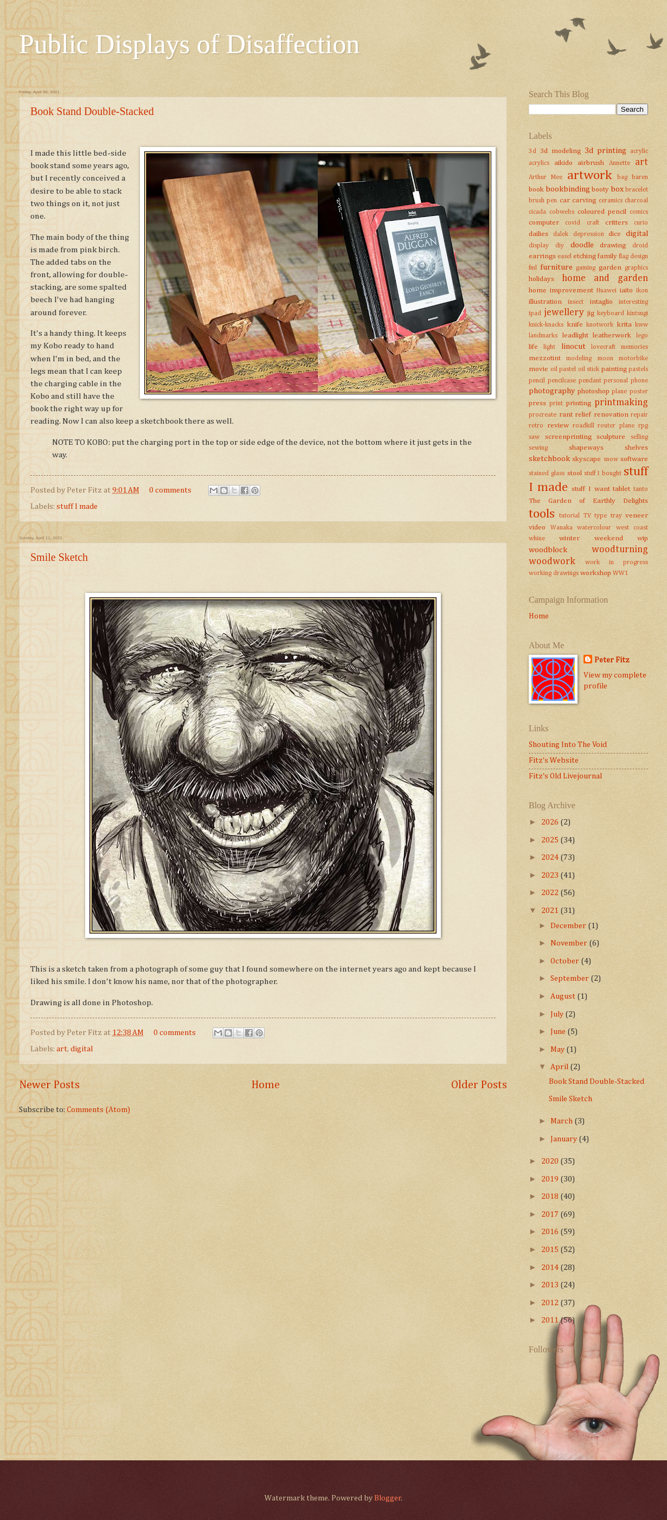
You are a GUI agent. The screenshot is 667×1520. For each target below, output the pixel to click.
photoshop (594, 391)
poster (639, 391)
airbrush (591, 163)
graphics (636, 268)
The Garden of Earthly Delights (588, 500)
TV (587, 516)
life (533, 346)
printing (578, 403)
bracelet (636, 190)
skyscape (586, 459)
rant (566, 414)
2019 (550, 1179)
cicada (537, 212)
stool (574, 473)
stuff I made (77, 506)
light (549, 347)
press (537, 403)
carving (584, 200)
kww (641, 325)
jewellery (564, 312)
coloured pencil (602, 211)
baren (640, 177)
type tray (607, 516)
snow (611, 459)
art (61, 1049)
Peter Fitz (612, 660)
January (564, 1139)
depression (588, 234)
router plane (616, 426)
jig (590, 313)
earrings (542, 256)
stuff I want (591, 489)
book (536, 189)
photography (552, 391)
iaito (626, 290)
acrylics (539, 163)
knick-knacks (546, 325)
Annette (619, 163)
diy (559, 245)
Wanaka (561, 528)
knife (575, 324)
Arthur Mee (545, 177)
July (557, 1014)
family (607, 256)
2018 (550, 1196)
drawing (613, 245)
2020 (550, 1161)
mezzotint (545, 358)
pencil (537, 381)
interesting (633, 302)
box (617, 189)
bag (622, 177)
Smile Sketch (59, 557)
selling (639, 437)
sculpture (611, 436)
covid (572, 223)
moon (605, 358)
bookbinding (568, 189)
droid (640, 245)
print (556, 403)
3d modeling (560, 151)
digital (81, 1049)
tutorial (569, 516)
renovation (611, 414)
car (565, 200)
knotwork (599, 325)
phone (639, 381)
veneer (636, 515)
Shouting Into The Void (568, 745)
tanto (640, 489)
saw (534, 437)
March (562, 1121)
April (560, 1067)
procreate (542, 415)
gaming (585, 268)
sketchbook (549, 459)
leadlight (575, 335)
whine (537, 538)
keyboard (610, 313)
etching (584, 256)
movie (538, 369)
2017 (550, 1214)
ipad (535, 313)
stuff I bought (602, 473)
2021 (550, 911)
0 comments (170, 490)
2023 (550, 875)
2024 (550, 857)
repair (639, 415)
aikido (563, 163)
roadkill (583, 426)
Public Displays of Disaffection (189, 44)
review (558, 425)
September (570, 978)
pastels (638, 369)
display (539, 245)
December (569, 926)
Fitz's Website (554, 760)
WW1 (620, 573)
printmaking (621, 402)
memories (634, 347)
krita (624, 324)
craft (593, 223)
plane (619, 391)
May (558, 1049)
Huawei (607, 291)
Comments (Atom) (98, 1110)
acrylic (639, 151)
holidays (541, 279)
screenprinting (568, 436)
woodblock (548, 550)
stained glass (547, 473)
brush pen (543, 200)
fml (533, 268)
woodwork (552, 561)
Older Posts (479, 1085)
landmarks (543, 336)
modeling (579, 358)
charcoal (636, 200)
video (537, 527)
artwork (589, 175)
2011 (550, 1320)
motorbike (633, 358)
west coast (632, 528)
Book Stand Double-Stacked (92, 111)
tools (542, 514)
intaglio (601, 301)
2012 (550, 1303)
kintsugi (637, 313)
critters (616, 222)
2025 (550, 840)
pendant (590, 381)
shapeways (586, 447)
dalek (560, 234)
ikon (642, 291)
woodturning (620, 549)
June (558, 1032)
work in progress (616, 562)
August (563, 996)
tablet (621, 489)
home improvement (561, 290)
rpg (643, 426)
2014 (550, 1268)
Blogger (387, 1498)
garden (610, 267)
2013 (550, 1285)
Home (266, 1085)
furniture (556, 267)
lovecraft (603, 347)
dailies (538, 234)
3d (532, 151)
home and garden (605, 278)
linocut (573, 346)
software (634, 459)
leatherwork (612, 335)
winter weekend (591, 538)
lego (642, 336)
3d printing (605, 151)
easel (564, 256)
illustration (545, 301)
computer (544, 222)
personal (616, 381)
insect (575, 302)
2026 (550, 822)
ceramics (611, 200)
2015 (550, 1250)
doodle (582, 245)
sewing (538, 448)
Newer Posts (49, 1085)
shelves (636, 447)
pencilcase (562, 381)
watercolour (594, 528)
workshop (595, 573)
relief (583, 414)
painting (614, 369)
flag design (633, 256)
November (569, 943)
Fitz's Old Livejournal (565, 776)
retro (536, 426)
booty (600, 189)
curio (641, 223)
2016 (550, 1232)
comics (639, 212)
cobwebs (561, 212)
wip (642, 538)
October (565, 961)
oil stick (589, 369)
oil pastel (563, 369)
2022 (550, 893)
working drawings (554, 573)
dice (614, 234)
